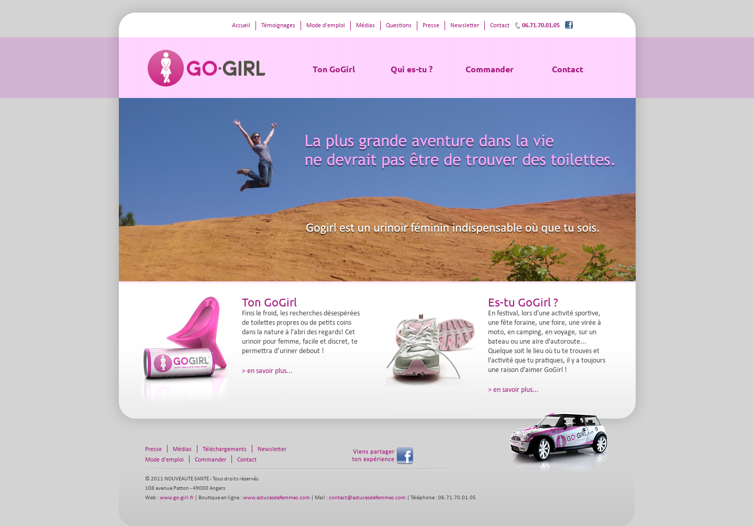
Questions (399, 26)
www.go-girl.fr (177, 498)
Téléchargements (225, 449)
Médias (365, 26)
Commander (489, 68)
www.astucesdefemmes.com (276, 498)
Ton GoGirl (334, 68)
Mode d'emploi (325, 26)
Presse (431, 26)
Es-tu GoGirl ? (523, 302)
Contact (567, 68)
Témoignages (278, 26)
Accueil (241, 26)
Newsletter (464, 26)
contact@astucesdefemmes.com (367, 498)
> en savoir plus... (267, 371)
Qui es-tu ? (412, 68)
